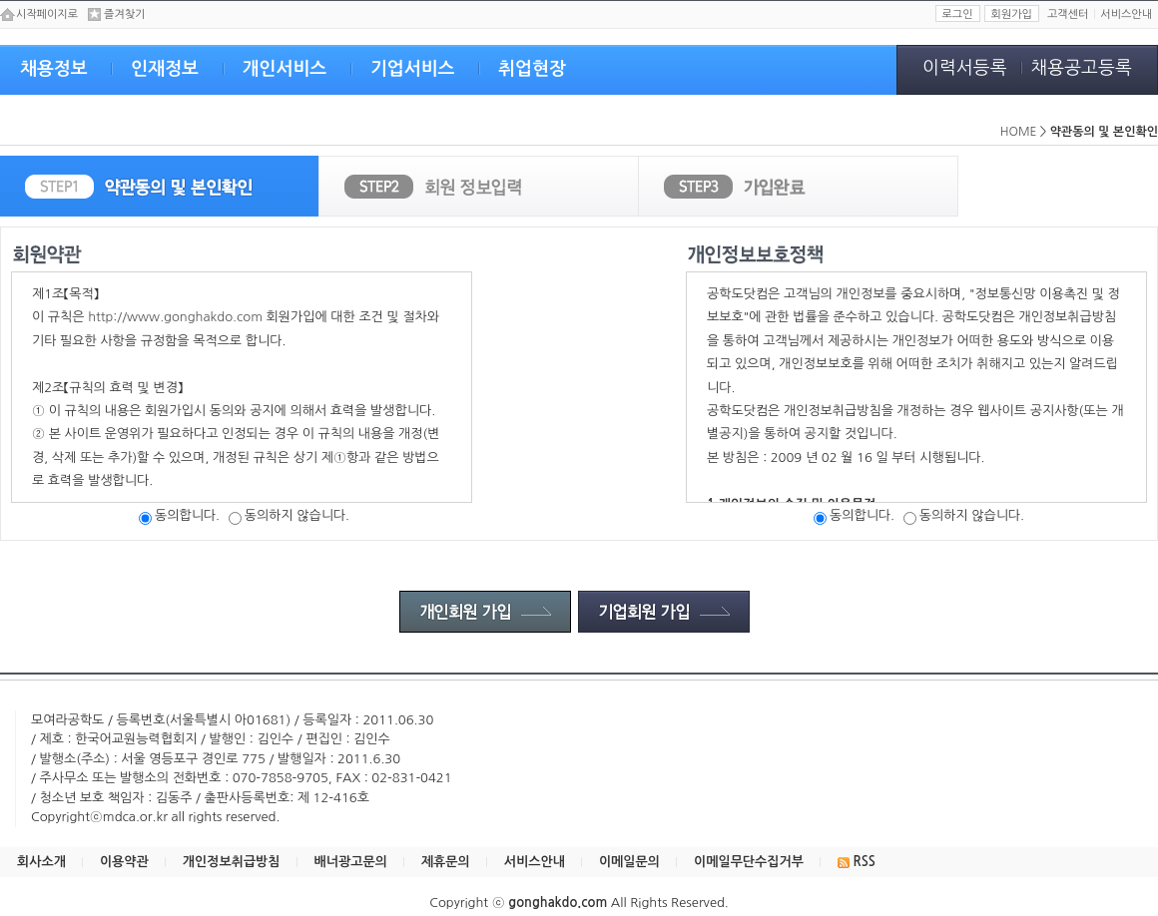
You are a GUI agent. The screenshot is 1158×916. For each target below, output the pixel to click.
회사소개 (41, 861)
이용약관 (124, 861)
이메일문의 (629, 861)
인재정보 (165, 69)
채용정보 (54, 69)
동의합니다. (179, 515)
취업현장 (532, 69)
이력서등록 (964, 68)
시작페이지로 (47, 14)
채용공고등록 (1081, 68)
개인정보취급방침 (232, 861)
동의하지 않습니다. (289, 515)
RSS (856, 861)
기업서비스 (412, 69)
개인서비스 (285, 69)
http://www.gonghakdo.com (175, 316)
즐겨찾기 (124, 14)
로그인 (957, 14)
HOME (1018, 132)
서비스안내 (1126, 14)
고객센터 (1067, 14)
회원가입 (1011, 14)
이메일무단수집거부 (749, 861)
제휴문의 (445, 861)
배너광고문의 (350, 861)
